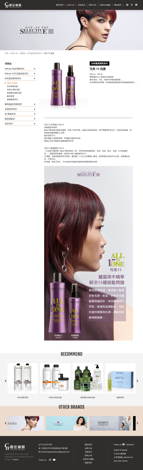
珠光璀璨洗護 (12, 86)
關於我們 (88, 445)
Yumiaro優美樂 (120, 454)
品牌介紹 (14, 53)
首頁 (6, 53)
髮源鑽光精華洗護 (14, 93)
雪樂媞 (22, 53)
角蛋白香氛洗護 (13, 90)
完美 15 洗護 (49, 53)
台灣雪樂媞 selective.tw (123, 457)
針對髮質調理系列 (34, 53)
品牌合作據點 (88, 459)
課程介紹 (88, 455)
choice (15, 459)
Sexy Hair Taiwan (120, 461)
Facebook (128, 445)
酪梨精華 (10, 96)
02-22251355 (46, 445)
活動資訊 (88, 452)
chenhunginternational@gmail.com (55, 452)
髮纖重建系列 (12, 99)
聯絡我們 (88, 463)
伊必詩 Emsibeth (120, 450)
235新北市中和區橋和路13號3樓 (54, 448)
